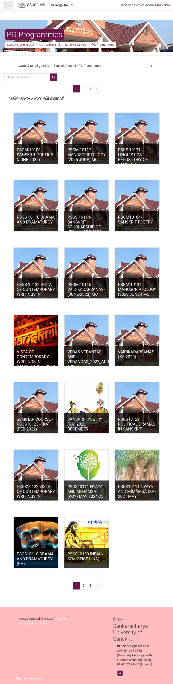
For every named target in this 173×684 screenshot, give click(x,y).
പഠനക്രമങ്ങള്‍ (49, 45)
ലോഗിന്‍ (162, 5)
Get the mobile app (29, 678)
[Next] (97, 89)
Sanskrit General (76, 45)
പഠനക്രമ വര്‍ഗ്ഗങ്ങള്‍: (33, 66)
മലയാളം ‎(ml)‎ (60, 5)
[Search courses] (27, 77)
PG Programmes (103, 45)
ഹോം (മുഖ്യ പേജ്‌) (20, 45)
